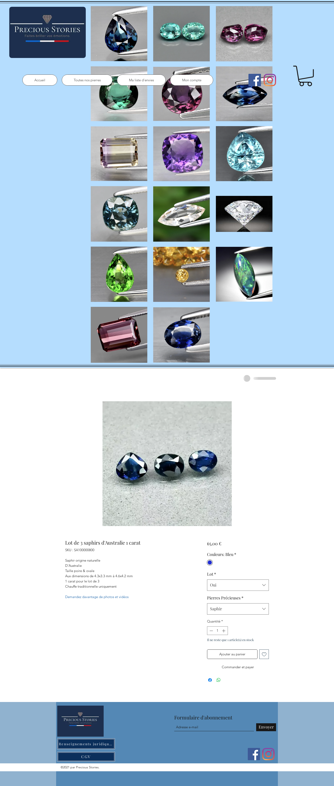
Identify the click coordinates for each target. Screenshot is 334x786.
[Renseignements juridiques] (86, 743)
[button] (305, 76)
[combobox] (238, 585)
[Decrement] (211, 631)
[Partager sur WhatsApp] (218, 680)
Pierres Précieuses (225, 598)
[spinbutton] (217, 631)
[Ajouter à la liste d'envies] (264, 654)
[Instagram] (270, 80)
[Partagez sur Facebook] (210, 680)
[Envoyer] (266, 727)
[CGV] (86, 757)
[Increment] (224, 631)
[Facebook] (254, 80)
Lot (211, 574)
